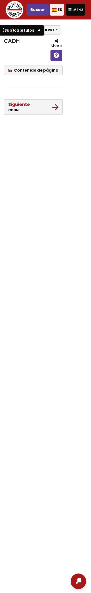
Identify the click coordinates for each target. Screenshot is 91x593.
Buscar (37, 9)
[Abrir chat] (78, 581)
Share (56, 45)
